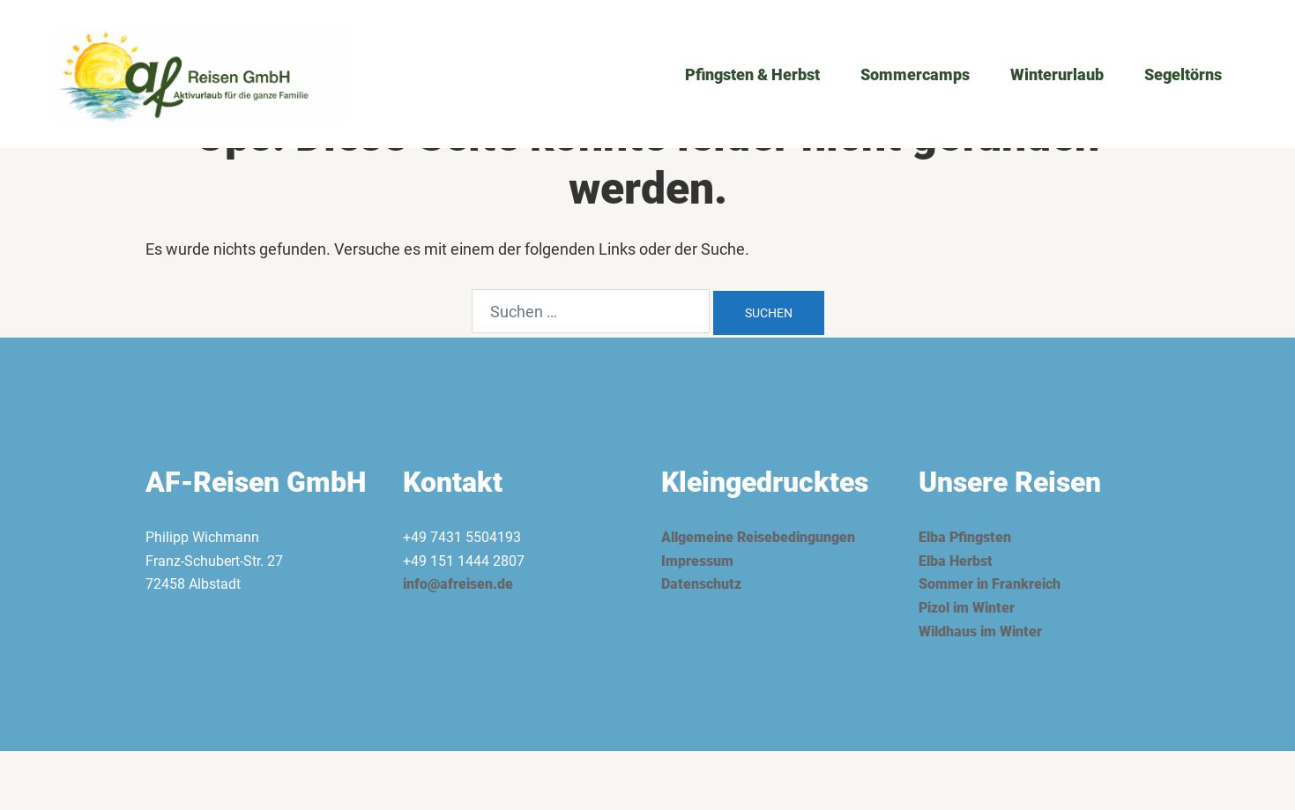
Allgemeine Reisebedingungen (758, 537)
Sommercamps (915, 74)
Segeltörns (1183, 74)
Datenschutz (701, 584)
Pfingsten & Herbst (752, 74)
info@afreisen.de (458, 584)
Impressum (697, 561)
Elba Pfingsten (965, 537)
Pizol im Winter (967, 607)
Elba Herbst (956, 561)
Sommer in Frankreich (990, 584)
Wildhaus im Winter (980, 631)
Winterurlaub (1057, 74)
